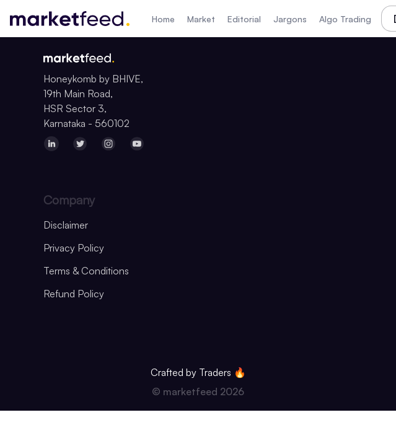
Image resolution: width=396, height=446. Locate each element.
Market (201, 19)
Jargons (290, 19)
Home (163, 19)
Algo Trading (345, 19)
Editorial (244, 19)
